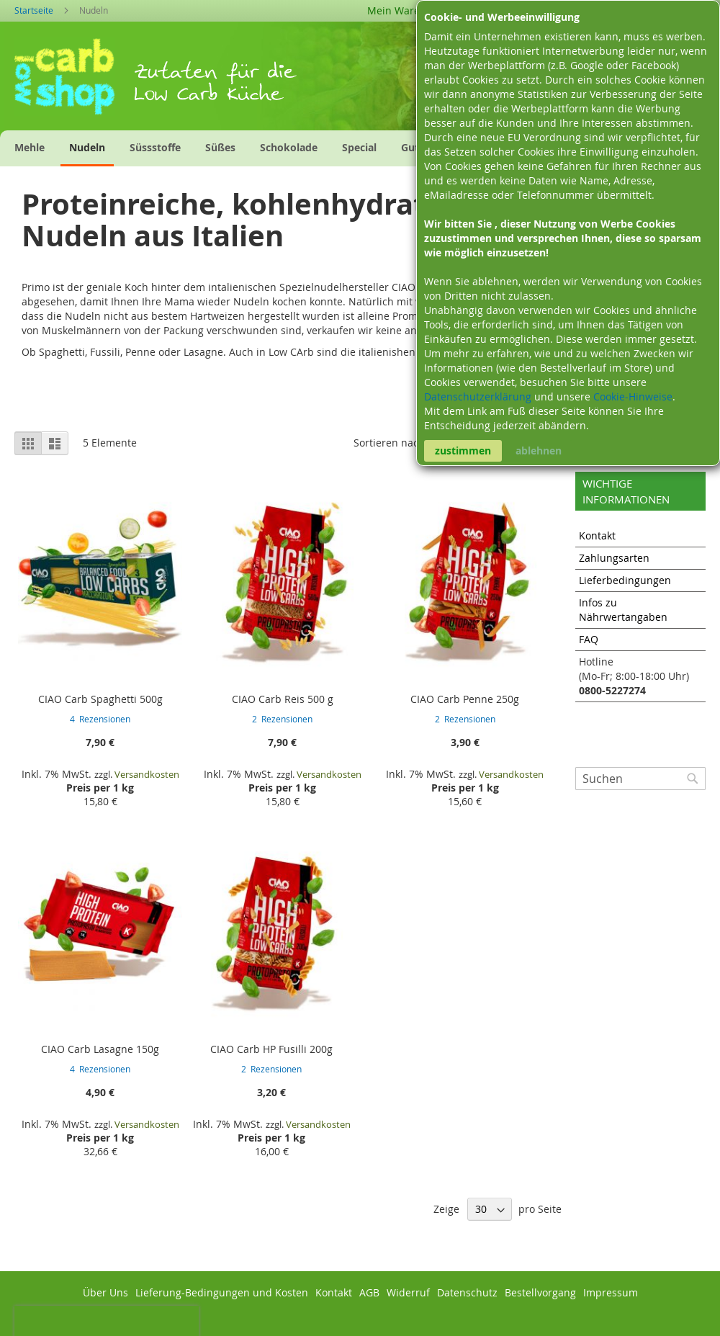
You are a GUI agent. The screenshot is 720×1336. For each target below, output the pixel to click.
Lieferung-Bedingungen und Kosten (221, 1292)
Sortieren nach (389, 442)
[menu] (270, 148)
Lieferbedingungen (625, 580)
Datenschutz (467, 1292)
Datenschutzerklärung (479, 396)
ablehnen (539, 450)
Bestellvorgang (540, 1292)
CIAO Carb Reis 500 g (282, 699)
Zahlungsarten (614, 558)
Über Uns (105, 1292)
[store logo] (73, 81)
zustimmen (463, 450)
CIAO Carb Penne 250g (464, 699)
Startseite (34, 10)
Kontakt (597, 535)
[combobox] (640, 778)
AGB (369, 1292)
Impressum (610, 1292)
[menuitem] (29, 147)
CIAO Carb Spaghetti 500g (100, 699)
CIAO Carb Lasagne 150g (100, 1049)
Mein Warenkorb (407, 10)
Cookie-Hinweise (632, 396)
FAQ (588, 639)
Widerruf (408, 1292)
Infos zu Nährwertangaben (623, 610)
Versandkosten (146, 774)
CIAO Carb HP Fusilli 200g (271, 1049)
